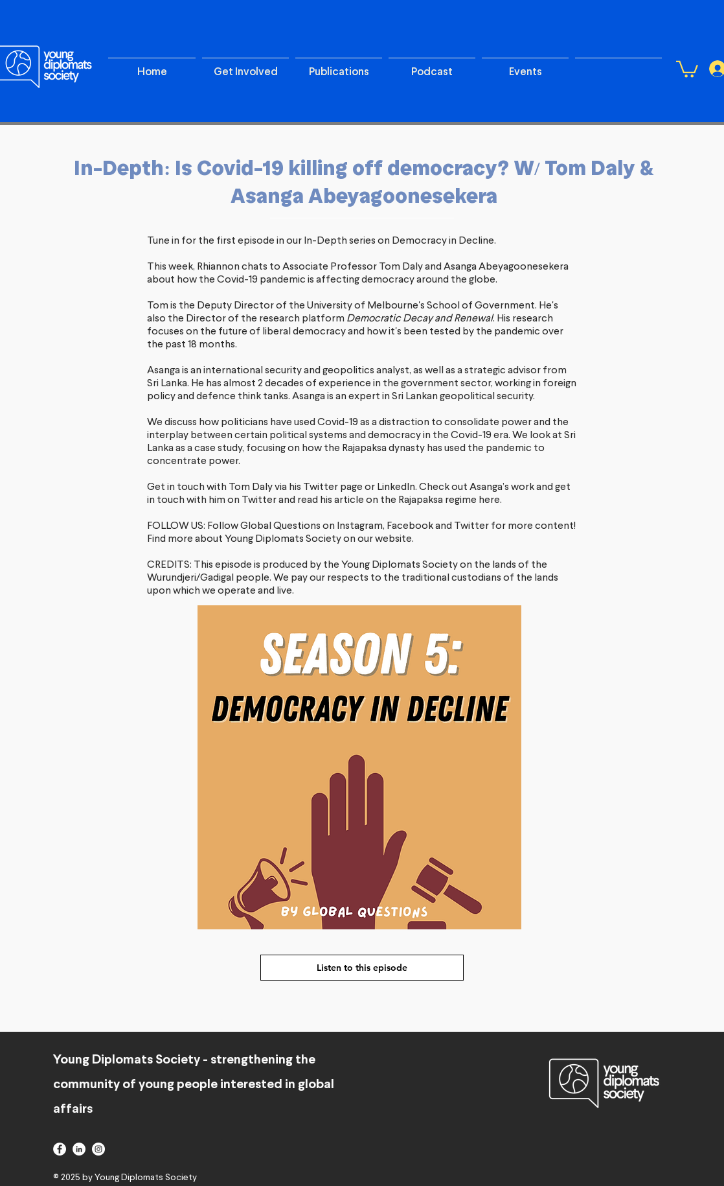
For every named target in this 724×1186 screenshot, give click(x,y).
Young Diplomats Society (399, 565)
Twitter (260, 500)
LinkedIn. (397, 487)
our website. (385, 539)
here (489, 500)
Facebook (410, 526)
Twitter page (333, 487)
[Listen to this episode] (362, 968)
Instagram (360, 526)
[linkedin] (79, 1149)
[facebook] (59, 1149)
